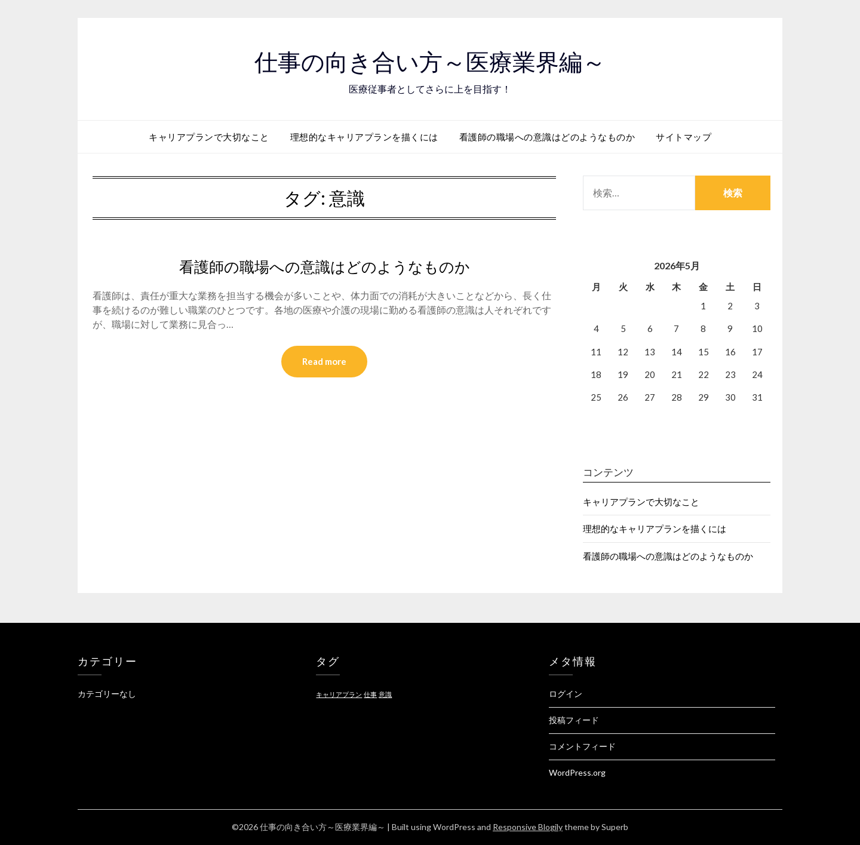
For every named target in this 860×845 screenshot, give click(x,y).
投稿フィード (574, 720)
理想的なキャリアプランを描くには (364, 136)
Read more (324, 362)
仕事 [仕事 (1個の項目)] (370, 694)
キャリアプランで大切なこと (209, 136)
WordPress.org (577, 772)
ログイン (565, 694)
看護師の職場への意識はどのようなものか (547, 136)
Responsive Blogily (528, 827)
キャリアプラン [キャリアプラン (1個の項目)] (339, 694)
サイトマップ (683, 136)
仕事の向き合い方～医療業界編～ (430, 60)
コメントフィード (582, 746)
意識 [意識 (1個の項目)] (385, 694)
